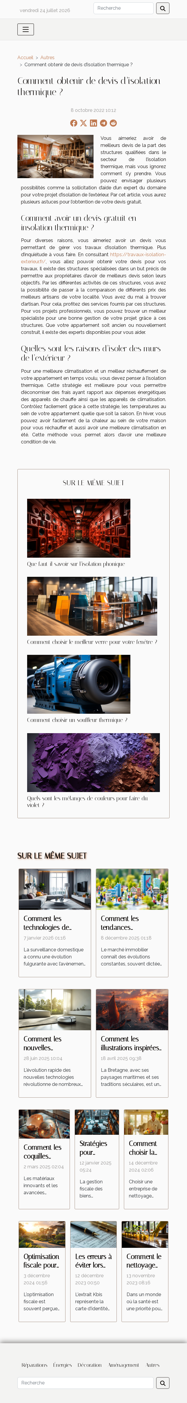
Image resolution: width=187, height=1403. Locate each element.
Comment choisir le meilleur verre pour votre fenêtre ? (92, 642)
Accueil (25, 57)
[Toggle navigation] (25, 29)
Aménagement (124, 1365)
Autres (47, 57)
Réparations (34, 1365)
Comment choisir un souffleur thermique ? (77, 720)
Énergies (62, 1365)
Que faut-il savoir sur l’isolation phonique (76, 564)
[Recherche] (124, 8)
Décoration (90, 1365)
